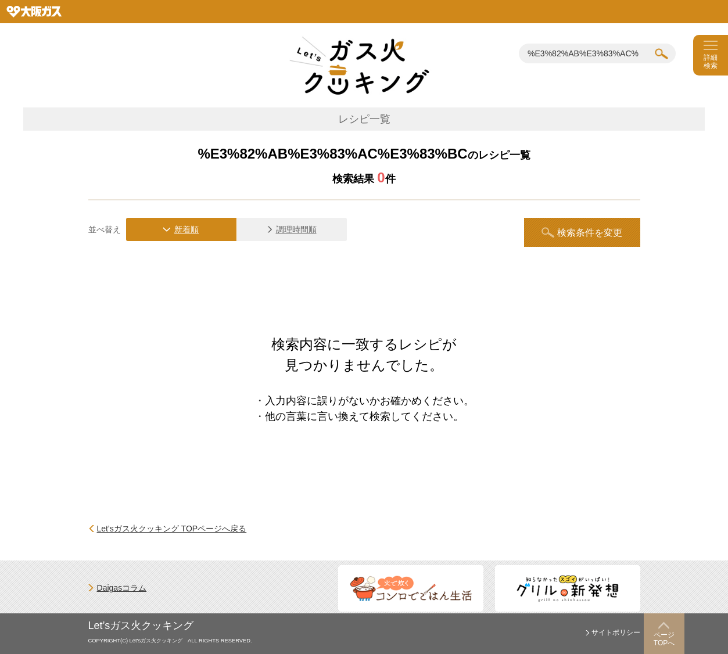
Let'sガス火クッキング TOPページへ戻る (172, 528)
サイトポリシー (615, 632)
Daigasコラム (122, 587)
